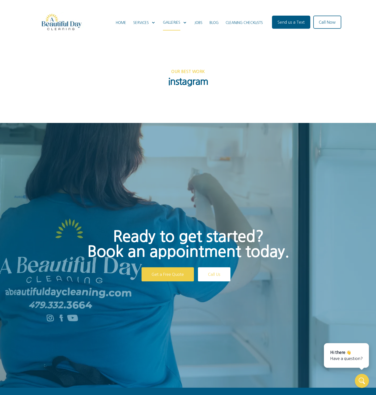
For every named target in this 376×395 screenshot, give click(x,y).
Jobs (198, 22)
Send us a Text (291, 22)
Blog (214, 22)
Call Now (327, 22)
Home (121, 22)
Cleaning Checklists (244, 22)
